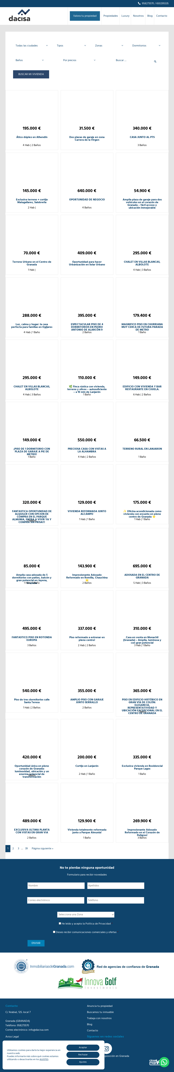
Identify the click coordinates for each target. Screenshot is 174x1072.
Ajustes (83, 1062)
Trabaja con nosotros (99, 1018)
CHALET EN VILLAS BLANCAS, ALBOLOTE (142, 263)
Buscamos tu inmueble (100, 1012)
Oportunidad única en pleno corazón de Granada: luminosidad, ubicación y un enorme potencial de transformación (32, 771)
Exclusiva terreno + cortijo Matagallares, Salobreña (32, 201)
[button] (164, 1062)
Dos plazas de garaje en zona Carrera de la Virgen (87, 138)
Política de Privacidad (98, 924)
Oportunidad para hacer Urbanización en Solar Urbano (87, 263)
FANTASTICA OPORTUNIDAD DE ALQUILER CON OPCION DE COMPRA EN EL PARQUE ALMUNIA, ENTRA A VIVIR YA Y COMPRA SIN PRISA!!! (32, 517)
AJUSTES (44, 1059)
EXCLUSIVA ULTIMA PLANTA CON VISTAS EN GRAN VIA (32, 831)
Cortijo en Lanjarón (86, 766)
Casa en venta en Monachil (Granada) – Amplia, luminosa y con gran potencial (142, 640)
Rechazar (83, 1055)
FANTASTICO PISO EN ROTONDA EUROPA (32, 638)
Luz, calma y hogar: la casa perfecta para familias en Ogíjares (31, 325)
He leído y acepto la (87, 924)
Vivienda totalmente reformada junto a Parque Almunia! (87, 831)
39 (26, 848)
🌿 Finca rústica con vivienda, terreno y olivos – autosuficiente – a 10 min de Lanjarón (87, 389)
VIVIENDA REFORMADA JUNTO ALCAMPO (87, 512)
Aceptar (83, 1048)
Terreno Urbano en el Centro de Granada (31, 263)
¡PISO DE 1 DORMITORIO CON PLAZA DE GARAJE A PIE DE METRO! (32, 452)
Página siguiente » (42, 848)
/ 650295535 (161, 3)
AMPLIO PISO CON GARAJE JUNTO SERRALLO (87, 701)
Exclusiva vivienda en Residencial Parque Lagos (142, 767)
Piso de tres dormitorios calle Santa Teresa (32, 701)
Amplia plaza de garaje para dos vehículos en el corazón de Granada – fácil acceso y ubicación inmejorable (142, 204)
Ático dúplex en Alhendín (31, 137)
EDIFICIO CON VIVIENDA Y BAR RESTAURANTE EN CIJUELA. (142, 388)
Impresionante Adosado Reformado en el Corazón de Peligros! (142, 833)
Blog (89, 1024)
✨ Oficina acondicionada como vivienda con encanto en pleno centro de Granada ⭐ (142, 514)
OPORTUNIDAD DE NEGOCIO (87, 200)
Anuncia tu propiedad (99, 1006)
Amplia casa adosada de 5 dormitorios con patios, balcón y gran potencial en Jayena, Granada (31, 579)
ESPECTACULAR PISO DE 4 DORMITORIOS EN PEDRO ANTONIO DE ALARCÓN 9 (87, 327)
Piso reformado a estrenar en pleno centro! (87, 638)
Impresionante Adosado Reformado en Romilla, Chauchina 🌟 (87, 578)
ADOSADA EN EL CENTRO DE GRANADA (142, 576)
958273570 (145, 3)
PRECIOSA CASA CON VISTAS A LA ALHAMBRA (87, 450)
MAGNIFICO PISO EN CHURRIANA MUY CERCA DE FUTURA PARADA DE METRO (142, 327)
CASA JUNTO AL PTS (142, 137)
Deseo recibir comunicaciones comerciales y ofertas (87, 932)
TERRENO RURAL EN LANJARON (142, 449)
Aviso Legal (12, 1037)
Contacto (92, 1030)
